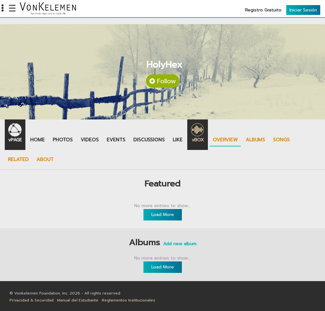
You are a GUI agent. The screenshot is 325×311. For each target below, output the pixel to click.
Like (177, 139)
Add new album (179, 243)
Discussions (149, 139)
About (45, 159)
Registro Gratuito (263, 10)
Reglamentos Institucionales (128, 300)
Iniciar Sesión (303, 10)
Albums (255, 139)
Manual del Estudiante (77, 300)
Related (18, 159)
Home (37, 139)
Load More (162, 214)
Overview (225, 139)
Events (116, 139)
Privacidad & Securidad (32, 300)
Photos (63, 139)
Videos (90, 139)
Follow (162, 81)
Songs (281, 139)
